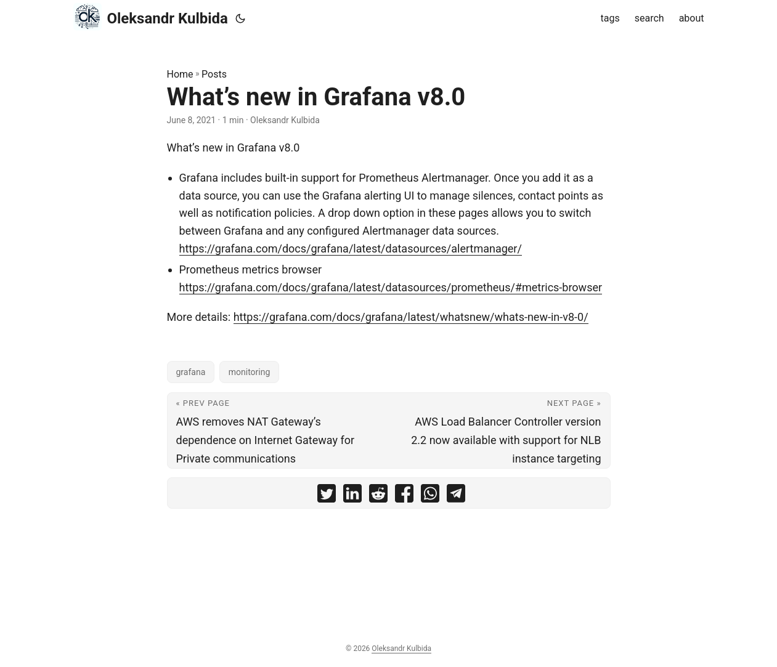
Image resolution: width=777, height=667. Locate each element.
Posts (214, 74)
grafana (191, 372)
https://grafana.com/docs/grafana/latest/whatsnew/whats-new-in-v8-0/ (411, 316)
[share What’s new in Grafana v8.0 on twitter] (326, 496)
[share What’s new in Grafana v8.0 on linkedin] (352, 496)
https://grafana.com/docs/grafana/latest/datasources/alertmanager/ (350, 248)
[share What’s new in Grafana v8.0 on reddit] (378, 496)
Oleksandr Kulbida (150, 17)
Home (180, 74)
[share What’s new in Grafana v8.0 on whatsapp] (430, 496)
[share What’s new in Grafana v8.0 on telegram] (456, 496)
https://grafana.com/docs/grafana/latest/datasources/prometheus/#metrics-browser (391, 287)
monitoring (250, 372)
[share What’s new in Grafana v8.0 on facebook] (404, 496)
